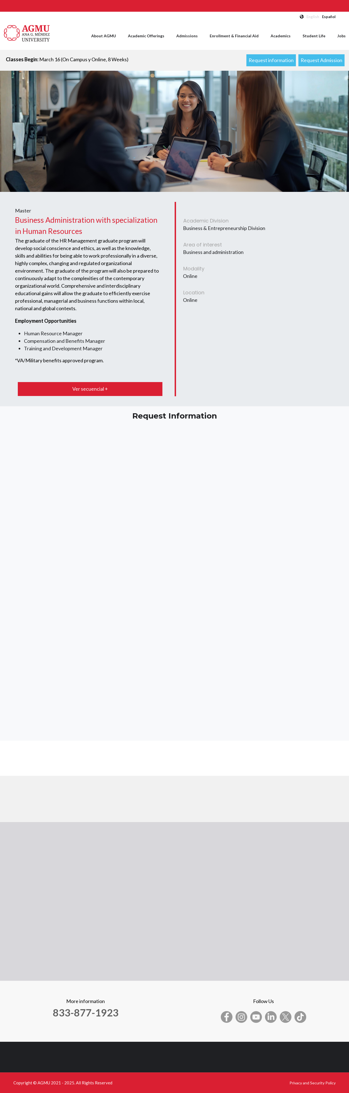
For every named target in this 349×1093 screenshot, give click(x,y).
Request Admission (321, 60)
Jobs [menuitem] (341, 35)
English (312, 16)
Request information (271, 60)
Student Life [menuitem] (314, 35)
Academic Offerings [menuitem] (146, 35)
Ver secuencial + (90, 389)
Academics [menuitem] (281, 35)
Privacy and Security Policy (312, 1082)
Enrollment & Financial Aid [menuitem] (234, 35)
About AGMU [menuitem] (103, 35)
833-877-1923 (85, 1012)
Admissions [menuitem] (187, 35)
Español (329, 16)
